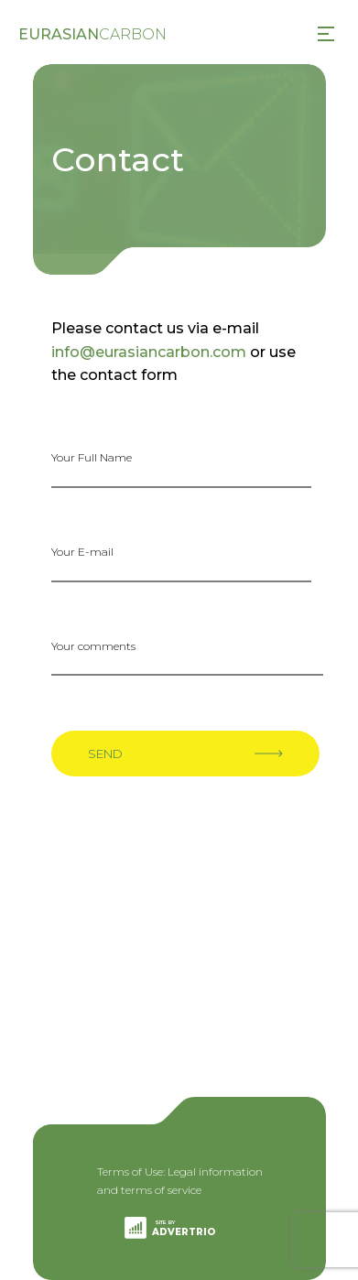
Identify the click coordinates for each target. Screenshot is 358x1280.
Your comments (93, 646)
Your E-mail (82, 552)
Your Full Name (91, 457)
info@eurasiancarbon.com (148, 352)
